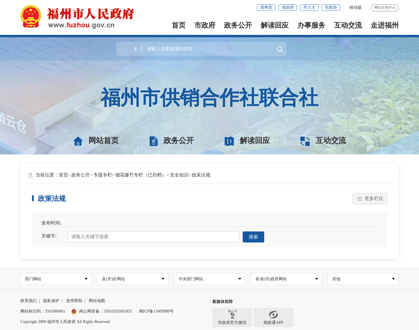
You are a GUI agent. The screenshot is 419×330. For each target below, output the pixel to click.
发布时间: (51, 222)
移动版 (355, 7)
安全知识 (179, 174)
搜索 (253, 236)
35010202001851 (118, 311)
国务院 (266, 7)
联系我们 (28, 301)
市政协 (331, 7)
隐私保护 (51, 301)
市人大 (309, 7)
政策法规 (201, 174)
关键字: (48, 235)
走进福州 (385, 25)
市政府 (204, 25)
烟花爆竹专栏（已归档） (140, 174)
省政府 (288, 7)
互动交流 (348, 25)
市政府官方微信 (232, 317)
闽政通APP (273, 317)
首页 (179, 25)
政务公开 (238, 25)
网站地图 (97, 301)
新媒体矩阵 (222, 301)
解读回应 (275, 25)
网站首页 (96, 140)
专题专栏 (102, 174)
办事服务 (311, 25)
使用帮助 (74, 301)
